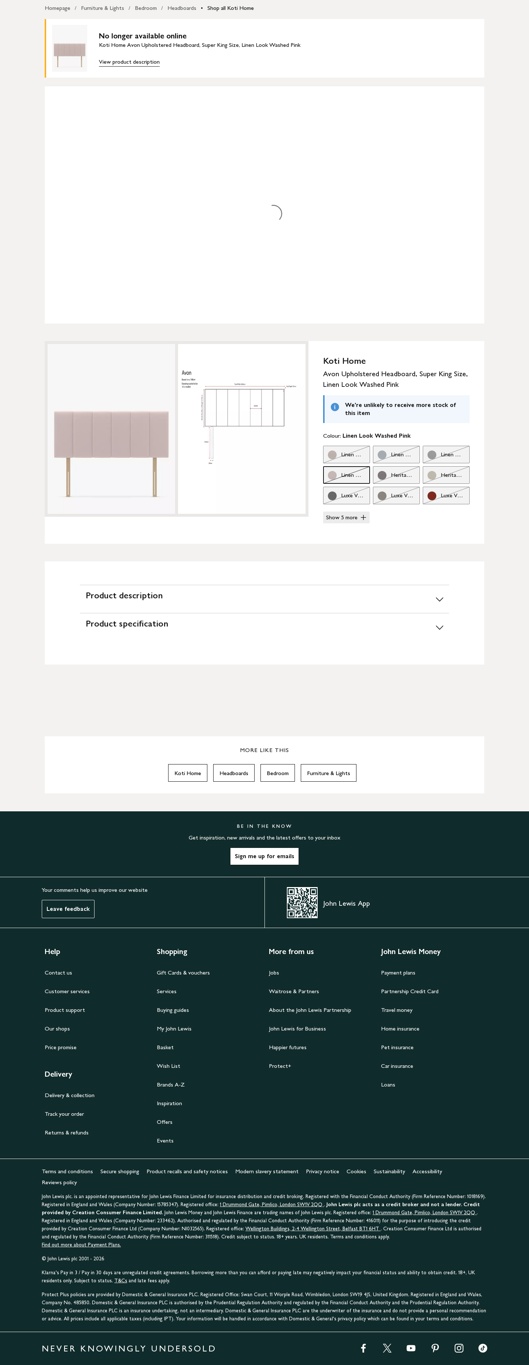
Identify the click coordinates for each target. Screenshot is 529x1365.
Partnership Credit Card (410, 991)
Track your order (64, 1113)
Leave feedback (68, 908)
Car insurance (397, 1065)
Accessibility (427, 1171)
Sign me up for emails (264, 856)
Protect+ (280, 1065)
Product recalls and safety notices (187, 1171)
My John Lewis (174, 1028)
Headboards (181, 7)
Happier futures (288, 1047)
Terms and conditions (67, 1171)
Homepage (57, 7)
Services (167, 991)
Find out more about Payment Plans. (81, 1245)
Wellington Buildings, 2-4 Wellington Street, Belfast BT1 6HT (313, 1229)
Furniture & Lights (102, 7)
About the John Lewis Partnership (310, 1009)
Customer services (67, 991)
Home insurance (400, 1028)
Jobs (274, 972)
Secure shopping (119, 1171)
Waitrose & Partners (294, 991)
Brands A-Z (171, 1084)
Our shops (57, 1028)
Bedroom (146, 7)
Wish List (168, 1065)
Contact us (58, 972)
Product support (65, 1009)
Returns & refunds (67, 1132)
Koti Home (187, 773)
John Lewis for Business (297, 1028)
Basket (165, 1047)
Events (165, 1140)
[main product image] (75, 48)
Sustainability (389, 1171)
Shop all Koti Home (230, 7)
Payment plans (398, 972)
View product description (129, 61)
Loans (388, 1084)
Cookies (356, 1171)
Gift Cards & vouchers (183, 972)
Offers (165, 1121)
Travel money (397, 1009)
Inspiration (169, 1103)
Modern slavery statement (267, 1171)
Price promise (61, 1047)
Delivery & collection (70, 1095)
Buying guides (173, 1009)
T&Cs (120, 1281)
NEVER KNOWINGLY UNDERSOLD (129, 1348)
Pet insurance (397, 1047)
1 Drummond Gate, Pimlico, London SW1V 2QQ (272, 1204)
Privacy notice (322, 1171)
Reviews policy (59, 1182)
